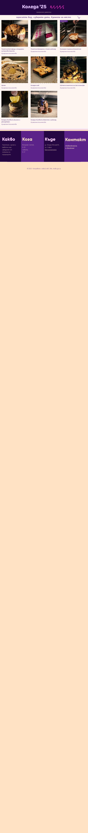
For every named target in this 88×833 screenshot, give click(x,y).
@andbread (70, 148)
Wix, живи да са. (55, 169)
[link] (78, 17)
